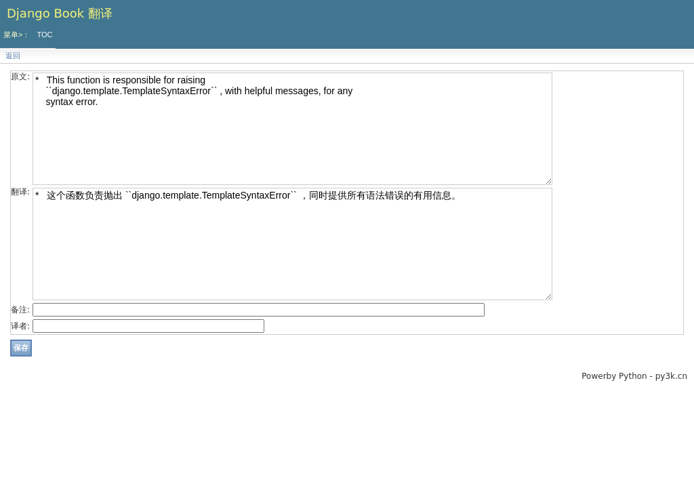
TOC (44, 34)
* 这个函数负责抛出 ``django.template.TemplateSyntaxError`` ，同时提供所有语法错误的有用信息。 (292, 244)
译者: (20, 326)
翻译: (20, 192)
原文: (20, 76)
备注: (20, 309)
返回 (12, 56)
